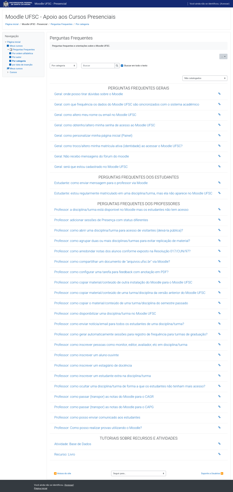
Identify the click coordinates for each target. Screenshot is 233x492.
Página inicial (12, 24)
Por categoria (82, 24)
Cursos (13, 72)
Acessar (225, 3)
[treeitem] (23, 57)
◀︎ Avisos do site (62, 473)
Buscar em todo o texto (135, 65)
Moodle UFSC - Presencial (51, 3)
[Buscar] (98, 65)
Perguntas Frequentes (61, 24)
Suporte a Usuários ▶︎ (212, 473)
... (224, 56)
